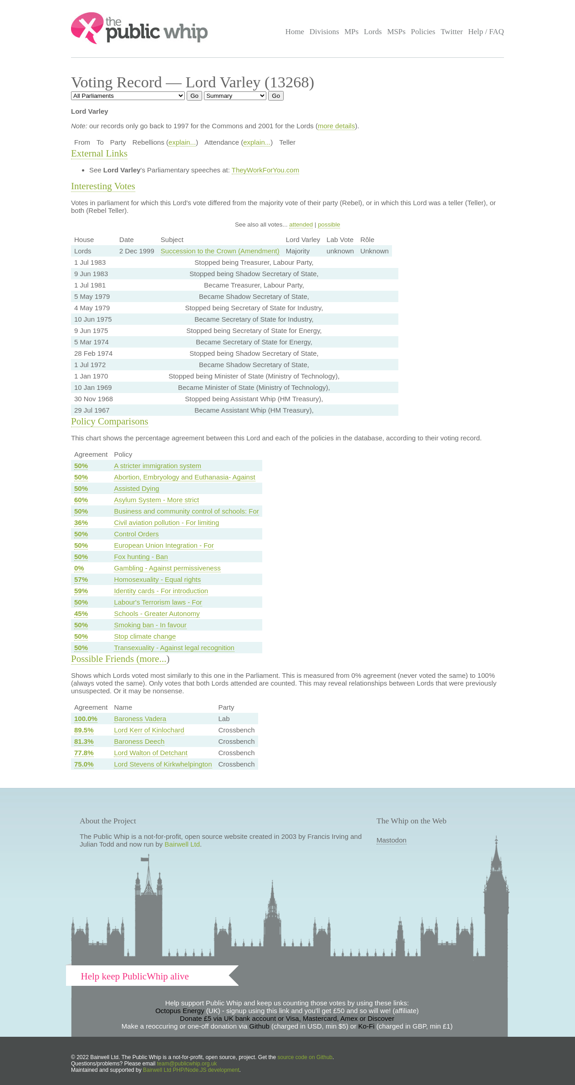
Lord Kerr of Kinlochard (149, 730)
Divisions (324, 31)
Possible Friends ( (105, 658)
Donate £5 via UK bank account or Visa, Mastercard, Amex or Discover (287, 1018)
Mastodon (392, 840)
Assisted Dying (136, 488)
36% (81, 522)
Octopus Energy (179, 1010)
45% (81, 613)
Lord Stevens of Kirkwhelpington (163, 764)
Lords (373, 31)
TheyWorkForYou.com (265, 170)
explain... (182, 142)
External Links (99, 153)
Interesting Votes (103, 186)
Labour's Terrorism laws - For (158, 602)
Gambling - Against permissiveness (167, 568)
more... (153, 658)
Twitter (452, 31)
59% (81, 591)
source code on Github (305, 1057)
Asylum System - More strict (156, 500)
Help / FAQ (486, 31)
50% (81, 465)
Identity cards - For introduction (161, 591)
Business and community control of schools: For (186, 511)
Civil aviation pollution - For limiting (166, 522)
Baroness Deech (139, 741)
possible (329, 224)
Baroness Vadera (140, 718)
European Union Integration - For (164, 545)
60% (81, 500)
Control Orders (136, 534)
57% (81, 579)
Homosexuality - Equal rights (157, 579)
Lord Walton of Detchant (150, 753)
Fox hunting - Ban (141, 556)
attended (301, 224)
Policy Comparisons (109, 421)
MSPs (396, 31)
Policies (423, 31)
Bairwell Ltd (182, 844)
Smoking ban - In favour (150, 625)
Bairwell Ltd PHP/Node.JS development (191, 1070)
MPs (351, 31)
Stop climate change (145, 636)
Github (259, 1026)
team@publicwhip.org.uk (187, 1063)
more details (336, 126)
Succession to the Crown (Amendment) (220, 251)
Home (294, 31)
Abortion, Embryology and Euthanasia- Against (184, 477)
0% (79, 568)
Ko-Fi (366, 1026)
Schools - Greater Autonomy (156, 613)
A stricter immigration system (157, 465)
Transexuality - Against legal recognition (174, 647)
